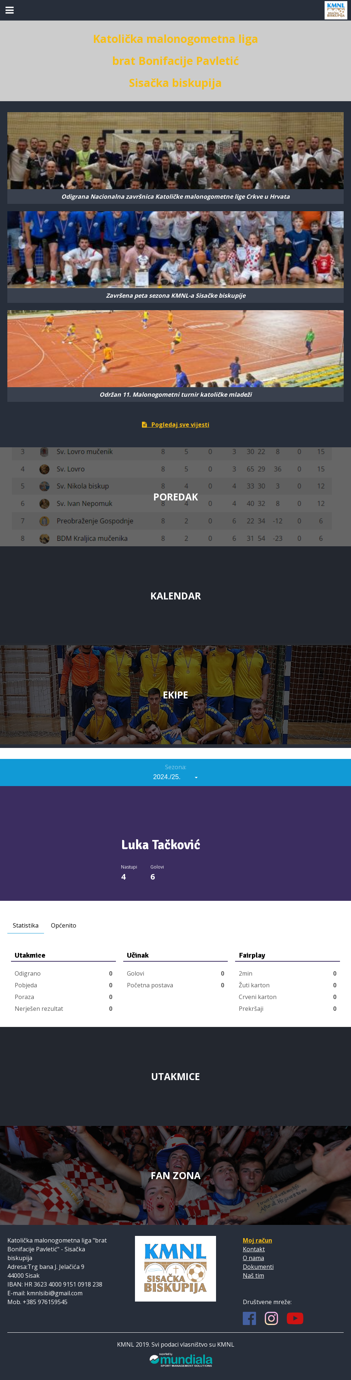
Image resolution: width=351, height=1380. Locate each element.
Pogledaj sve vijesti (175, 425)
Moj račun (257, 1240)
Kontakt (254, 1249)
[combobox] (176, 776)
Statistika (26, 925)
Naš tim (253, 1275)
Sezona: (175, 767)
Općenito (63, 925)
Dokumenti (258, 1267)
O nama (253, 1258)
